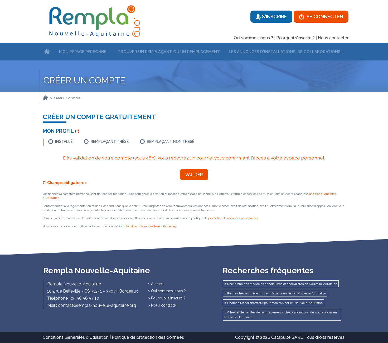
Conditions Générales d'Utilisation (76, 337)
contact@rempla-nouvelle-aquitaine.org (148, 226)
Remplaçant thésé (110, 141)
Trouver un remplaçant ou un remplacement (169, 51)
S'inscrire (271, 17)
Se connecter (321, 17)
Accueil (157, 284)
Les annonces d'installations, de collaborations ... (287, 51)
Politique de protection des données (148, 337)
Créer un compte (67, 98)
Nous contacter (333, 37)
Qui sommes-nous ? (253, 37)
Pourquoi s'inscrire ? (295, 37)
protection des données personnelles (233, 218)
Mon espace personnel (84, 51)
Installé (63, 141)
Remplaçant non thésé (170, 141)
